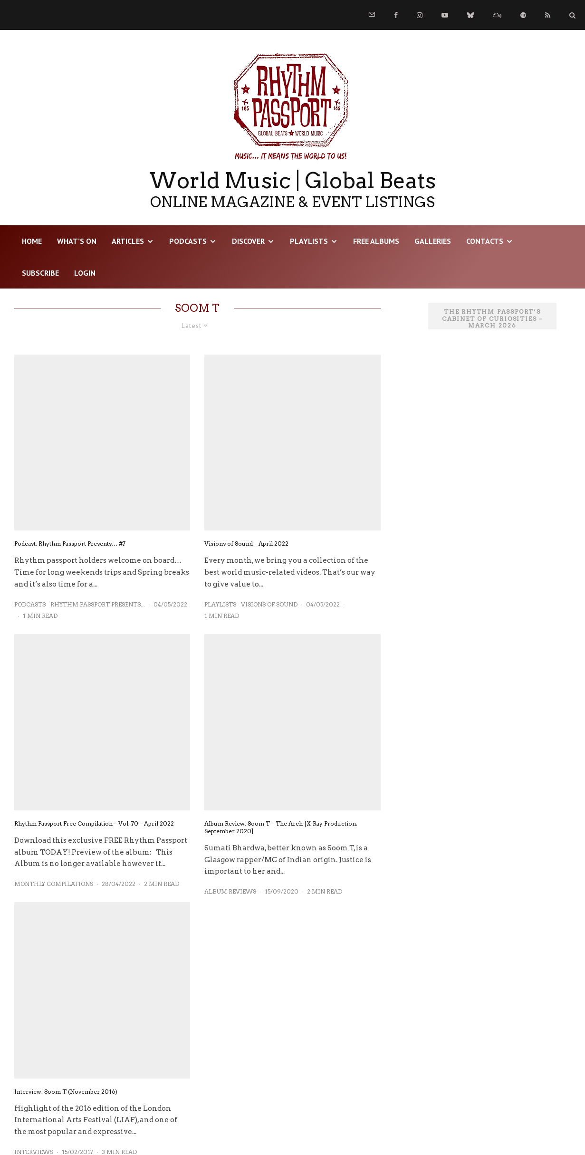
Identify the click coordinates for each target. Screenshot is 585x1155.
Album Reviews (230, 847)
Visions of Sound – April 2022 (246, 499)
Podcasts (188, 241)
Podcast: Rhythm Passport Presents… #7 (69, 543)
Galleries (432, 241)
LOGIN (85, 273)
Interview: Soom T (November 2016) (65, 1047)
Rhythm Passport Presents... (97, 604)
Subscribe (40, 273)
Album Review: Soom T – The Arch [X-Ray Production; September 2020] (280, 783)
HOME (32, 241)
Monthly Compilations (53, 840)
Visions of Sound (269, 560)
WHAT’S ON (76, 241)
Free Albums (376, 241)
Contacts (484, 241)
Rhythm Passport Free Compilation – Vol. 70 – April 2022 (94, 779)
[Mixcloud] (497, 15)
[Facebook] (395, 15)
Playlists (309, 241)
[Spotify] (523, 15)
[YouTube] (445, 15)
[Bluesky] (470, 15)
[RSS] (548, 15)
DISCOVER (248, 241)
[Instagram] (419, 15)
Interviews (33, 1108)
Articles (128, 241)
